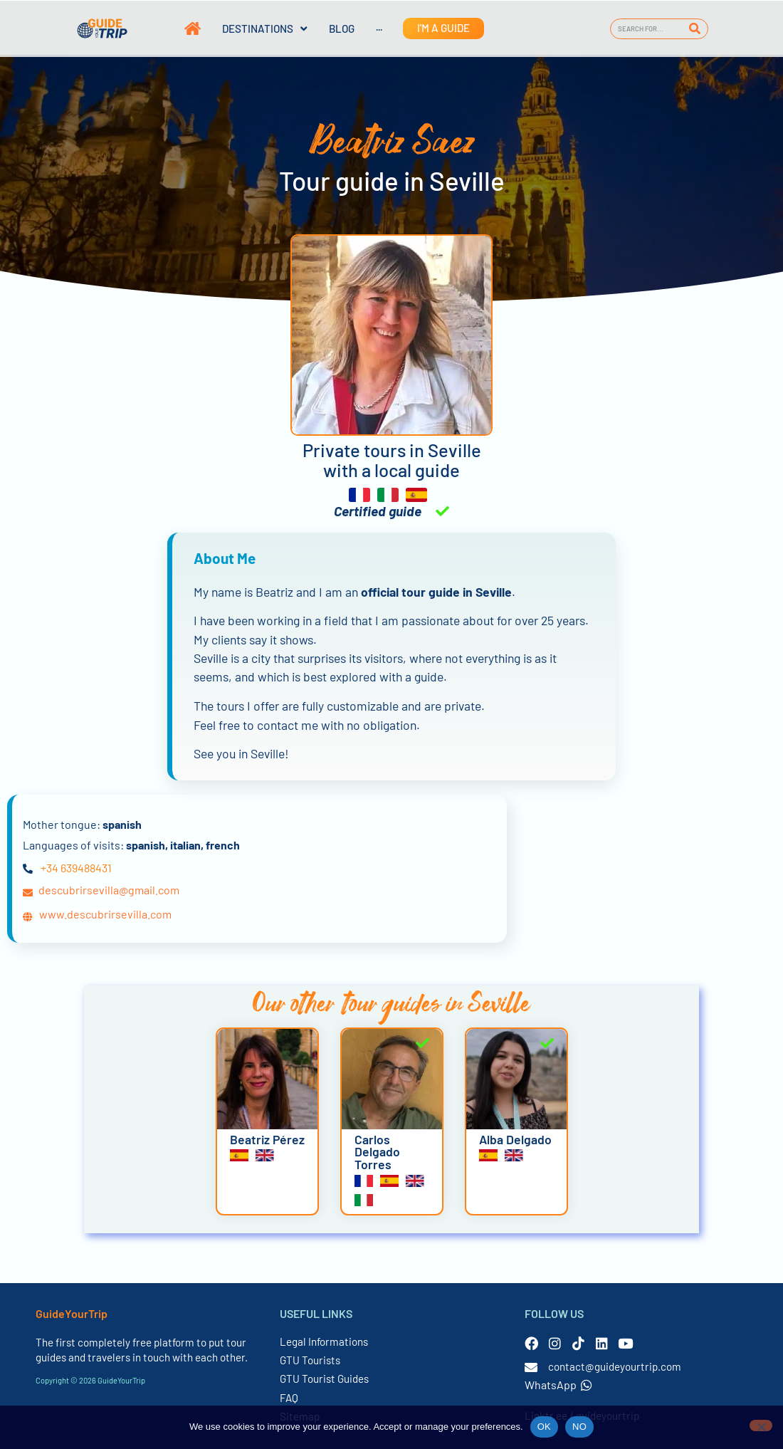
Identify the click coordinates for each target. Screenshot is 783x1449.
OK (544, 1426)
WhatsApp (558, 1384)
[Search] (695, 28)
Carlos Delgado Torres (377, 1151)
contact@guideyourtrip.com (614, 1366)
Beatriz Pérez (267, 1139)
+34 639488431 (76, 867)
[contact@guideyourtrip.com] (531, 1367)
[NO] (761, 1425)
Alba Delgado (515, 1139)
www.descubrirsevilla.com (105, 914)
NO (579, 1426)
